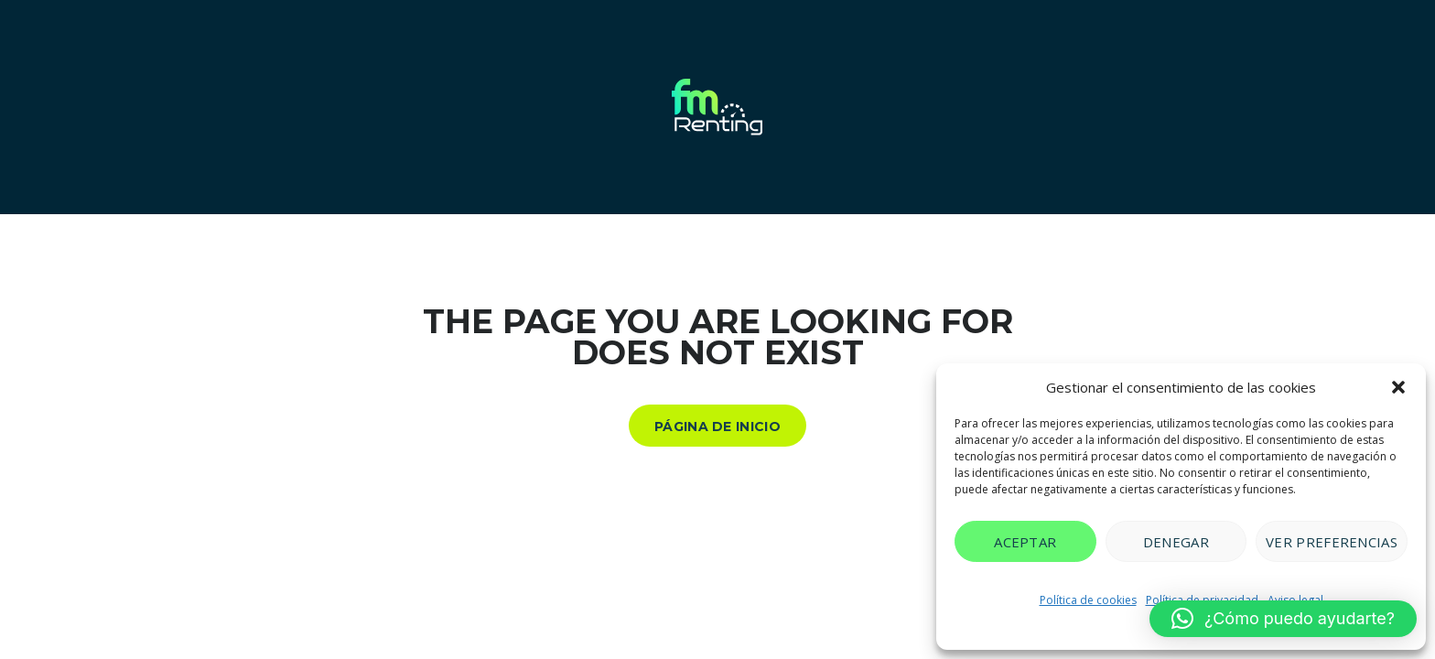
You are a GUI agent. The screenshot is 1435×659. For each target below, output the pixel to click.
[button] (1398, 387)
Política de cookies (1088, 600)
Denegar (1176, 542)
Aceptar (1025, 542)
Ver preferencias (1331, 542)
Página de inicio (717, 426)
